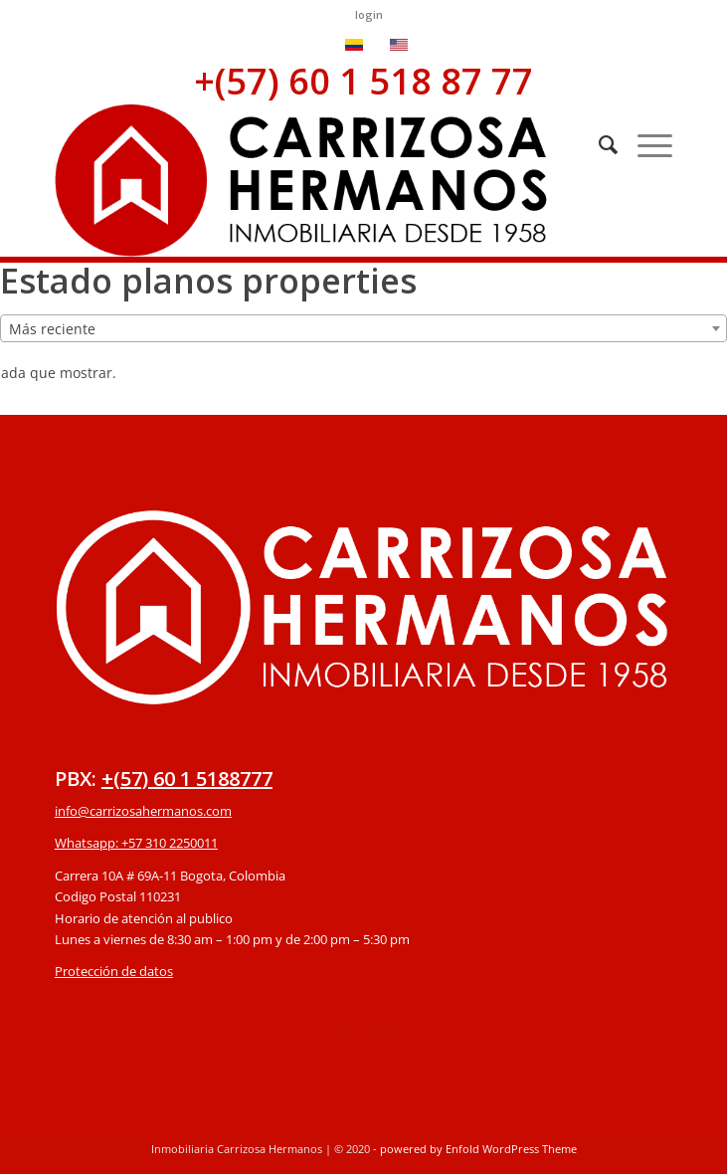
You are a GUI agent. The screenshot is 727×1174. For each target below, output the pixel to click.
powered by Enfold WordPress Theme (478, 1148)
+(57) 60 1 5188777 (187, 778)
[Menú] (645, 144)
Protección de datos (114, 971)
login (369, 14)
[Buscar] (598, 144)
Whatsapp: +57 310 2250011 (136, 843)
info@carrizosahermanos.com (143, 811)
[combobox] (363, 328)
